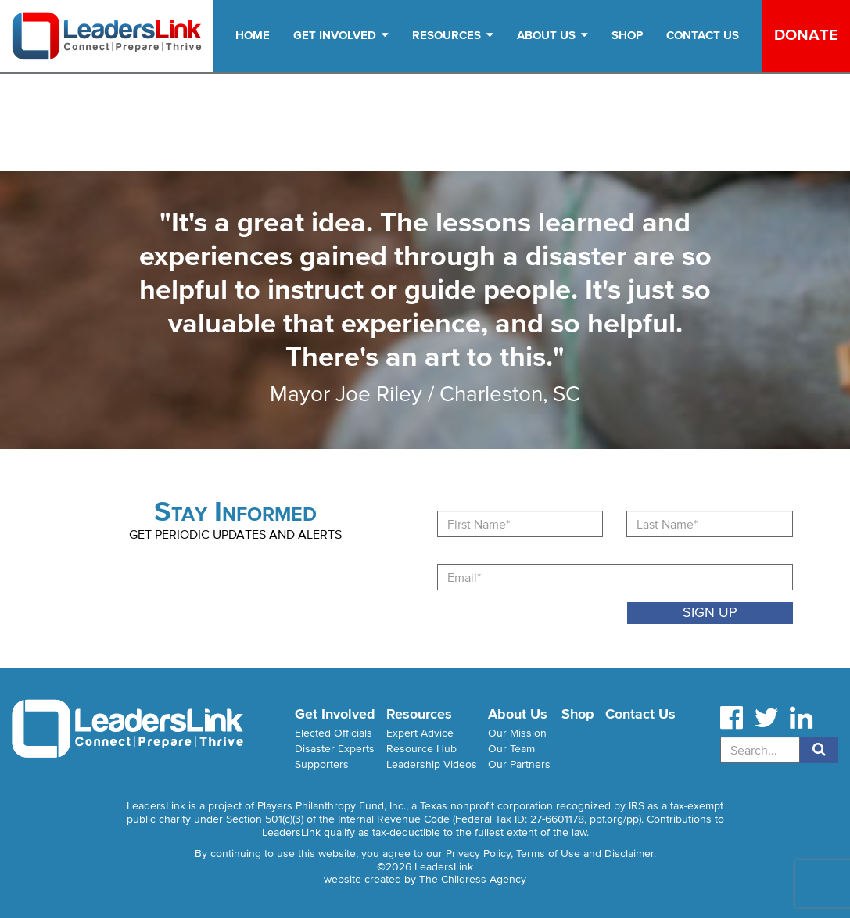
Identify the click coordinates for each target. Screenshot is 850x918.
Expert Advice (420, 733)
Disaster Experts (335, 749)
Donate (806, 34)
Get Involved (341, 34)
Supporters (322, 764)
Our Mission (517, 733)
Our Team (511, 749)
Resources (452, 34)
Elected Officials (333, 733)
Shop (627, 34)
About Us (552, 34)
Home (252, 34)
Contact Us (702, 34)
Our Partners (519, 764)
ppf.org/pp (614, 819)
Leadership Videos (431, 764)
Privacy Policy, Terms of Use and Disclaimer (550, 853)
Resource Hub (421, 749)
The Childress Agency (472, 879)
